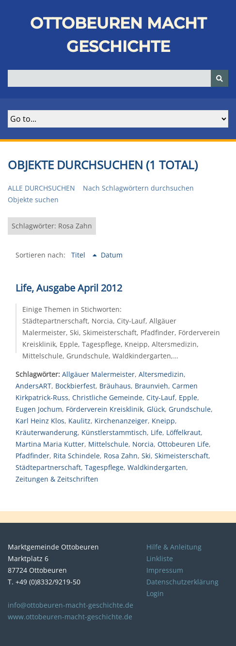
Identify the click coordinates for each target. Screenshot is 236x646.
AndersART (33, 385)
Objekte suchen (33, 199)
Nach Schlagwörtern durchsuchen (138, 188)
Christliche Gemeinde (107, 397)
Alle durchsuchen (41, 188)
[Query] (118, 78)
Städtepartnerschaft (48, 467)
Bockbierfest (75, 385)
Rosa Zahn (121, 455)
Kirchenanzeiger (121, 420)
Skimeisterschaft (181, 455)
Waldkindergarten (156, 467)
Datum (112, 254)
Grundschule (190, 409)
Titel (79, 254)
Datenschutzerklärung (182, 581)
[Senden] (219, 78)
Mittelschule (108, 444)
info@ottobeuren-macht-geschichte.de (70, 605)
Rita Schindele (76, 455)
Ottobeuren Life (183, 444)
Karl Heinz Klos (40, 420)
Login (155, 593)
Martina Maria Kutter (50, 444)
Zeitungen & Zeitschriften (57, 479)
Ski (146, 455)
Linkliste (159, 558)
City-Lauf (160, 397)
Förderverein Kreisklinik (104, 409)
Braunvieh (151, 385)
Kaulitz (79, 420)
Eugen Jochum (39, 409)
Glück (156, 409)
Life (156, 432)
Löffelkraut (183, 432)
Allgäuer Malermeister (98, 374)
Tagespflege (104, 467)
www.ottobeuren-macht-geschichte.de (70, 616)
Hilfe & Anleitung (174, 546)
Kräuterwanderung (47, 432)
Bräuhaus (115, 385)
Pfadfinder (32, 455)
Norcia (143, 444)
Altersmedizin (161, 374)
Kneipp (163, 420)
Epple (188, 397)
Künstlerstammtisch (114, 432)
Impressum (164, 570)
